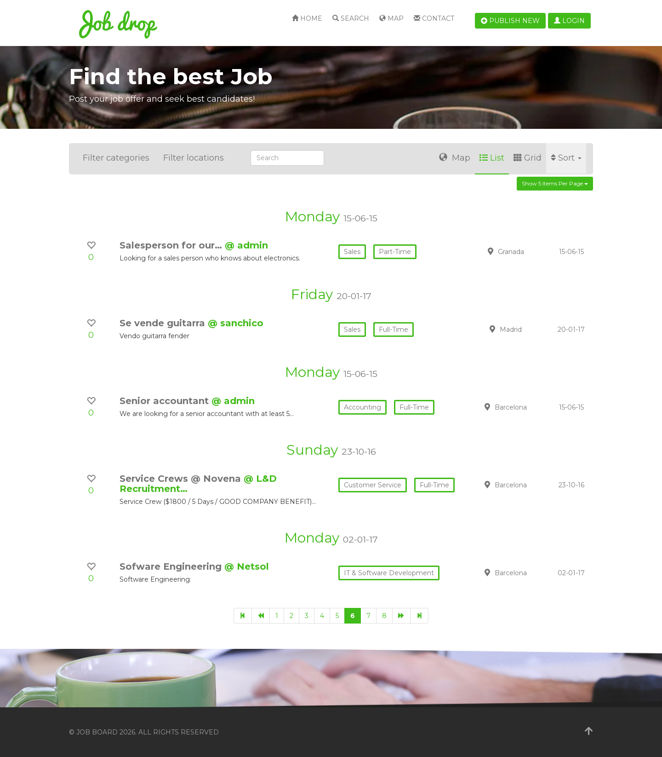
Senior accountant (165, 400)
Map (391, 18)
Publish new (510, 21)
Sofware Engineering (172, 566)
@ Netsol (246, 566)
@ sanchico (235, 323)
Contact (434, 18)
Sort (566, 158)
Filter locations (193, 158)
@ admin (246, 245)
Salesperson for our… (172, 245)
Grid (528, 158)
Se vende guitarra (164, 323)
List (491, 158)
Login (569, 21)
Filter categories (116, 158)
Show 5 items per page (555, 183)
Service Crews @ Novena (182, 478)
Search (350, 18)
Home (307, 18)
